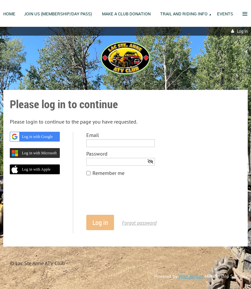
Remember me (108, 173)
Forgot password (139, 222)
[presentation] (136, 199)
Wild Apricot (190, 276)
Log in (242, 31)
